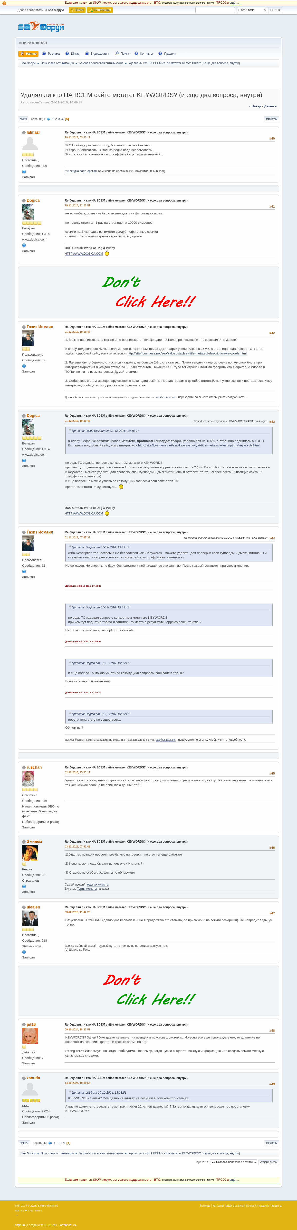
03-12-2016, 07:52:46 (77, 846)
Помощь (205, 1205)
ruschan (34, 767)
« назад (255, 106)
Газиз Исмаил (40, 327)
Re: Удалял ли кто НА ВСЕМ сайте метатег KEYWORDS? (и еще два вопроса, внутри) (126, 132)
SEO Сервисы (234, 1205)
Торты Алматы (87, 888)
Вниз (23, 119)
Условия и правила (257, 1205)
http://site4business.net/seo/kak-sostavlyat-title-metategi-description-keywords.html (187, 353)
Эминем (34, 841)
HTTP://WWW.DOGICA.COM (84, 253)
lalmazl (33, 132)
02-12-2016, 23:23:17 (77, 772)
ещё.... (234, 2)
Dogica (33, 200)
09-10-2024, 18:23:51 (77, 1029)
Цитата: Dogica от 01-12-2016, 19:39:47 (100, 547)
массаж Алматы (98, 884)
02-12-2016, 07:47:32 (77, 537)
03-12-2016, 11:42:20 (77, 912)
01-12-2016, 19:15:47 (77, 331)
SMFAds (19, 1210)
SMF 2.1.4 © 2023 (25, 1205)
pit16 (31, 1024)
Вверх (24, 1143)
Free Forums (35, 1210)
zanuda (33, 1078)
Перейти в (202, 1162)
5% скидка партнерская (81, 171)
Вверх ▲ (276, 1205)
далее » (270, 106)
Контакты (218, 1205)
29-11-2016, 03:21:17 (77, 137)
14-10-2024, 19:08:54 (77, 1082)
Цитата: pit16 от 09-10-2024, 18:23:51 (99, 1092)
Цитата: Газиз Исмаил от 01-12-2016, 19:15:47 (105, 431)
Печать (271, 119)
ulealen (33, 907)
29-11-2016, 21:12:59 (77, 205)
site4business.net (166, 397)
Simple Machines (48, 1205)
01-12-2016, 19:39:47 (77, 420)
